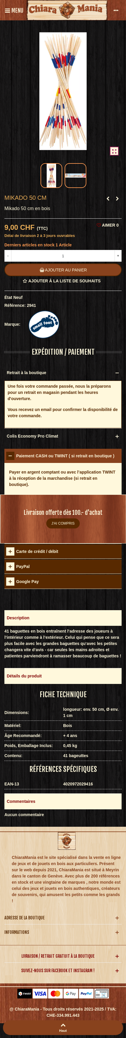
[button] (63, 618)
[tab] (63, 456)
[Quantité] (63, 256)
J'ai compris (63, 523)
